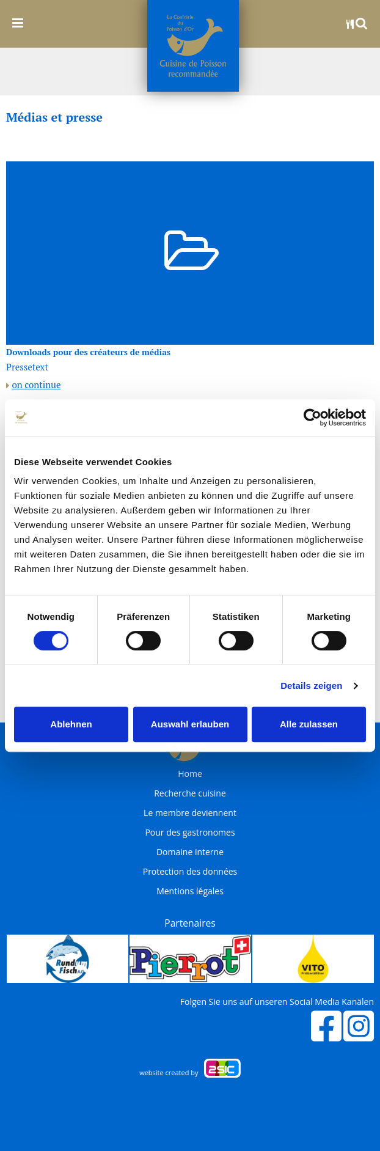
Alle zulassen (309, 724)
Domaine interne (190, 852)
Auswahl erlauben (190, 724)
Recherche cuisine (190, 793)
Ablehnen (71, 724)
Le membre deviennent (190, 813)
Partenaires (189, 923)
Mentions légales (190, 891)
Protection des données (190, 871)
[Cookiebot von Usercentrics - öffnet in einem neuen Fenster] (312, 417)
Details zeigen (311, 685)
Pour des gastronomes (190, 832)
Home (190, 774)
